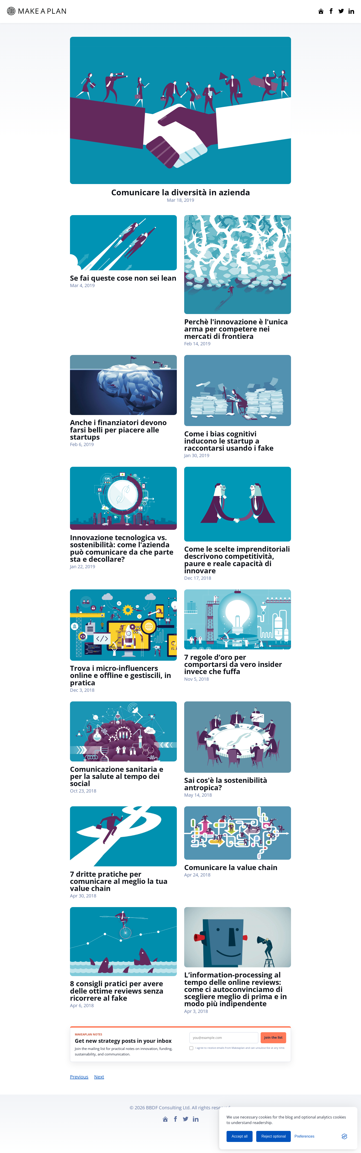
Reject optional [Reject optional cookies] (273, 1136)
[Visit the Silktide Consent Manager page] (344, 1136)
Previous (79, 1078)
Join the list (273, 1039)
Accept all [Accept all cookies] (239, 1136)
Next (99, 1078)
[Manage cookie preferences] (304, 1136)
